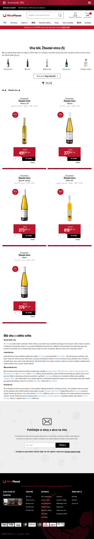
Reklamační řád (61, 503)
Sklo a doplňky (68, 23)
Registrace (60, 507)
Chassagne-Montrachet (51, 391)
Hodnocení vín (61, 510)
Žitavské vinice (13, 90)
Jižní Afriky (39, 393)
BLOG (79, 23)
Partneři (74, 500)
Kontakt (74, 497)
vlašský (82, 371)
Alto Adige (37, 381)
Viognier (58, 396)
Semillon (51, 396)
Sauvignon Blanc (51, 371)
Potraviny (13, 23)
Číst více (16, 55)
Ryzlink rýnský (74, 371)
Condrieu (7, 398)
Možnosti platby (46, 510)
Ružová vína (30, 503)
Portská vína (30, 510)
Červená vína (30, 500)
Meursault (77, 391)
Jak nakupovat (46, 503)
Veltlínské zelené (63, 371)
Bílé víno (6, 344)
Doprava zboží (45, 507)
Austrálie (57, 393)
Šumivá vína (30, 507)
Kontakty (88, 23)
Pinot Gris (12, 374)
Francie (84, 396)
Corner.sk (75, 503)
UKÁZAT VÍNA (65, 27)
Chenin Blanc (60, 356)
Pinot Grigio (42, 356)
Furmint (32, 374)
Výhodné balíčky (45, 23)
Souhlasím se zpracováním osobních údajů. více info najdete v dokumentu (47, 452)
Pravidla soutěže (62, 514)
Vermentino (22, 374)
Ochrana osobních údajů (72, 452)
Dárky (57, 23)
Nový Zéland (53, 381)
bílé (3, 90)
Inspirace (24, 23)
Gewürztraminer (42, 396)
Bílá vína (28, 497)
